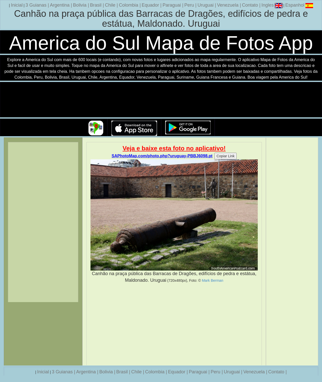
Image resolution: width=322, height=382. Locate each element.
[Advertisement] (174, 324)
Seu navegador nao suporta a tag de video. (161, 100)
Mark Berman (212, 280)
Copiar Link (225, 156)
